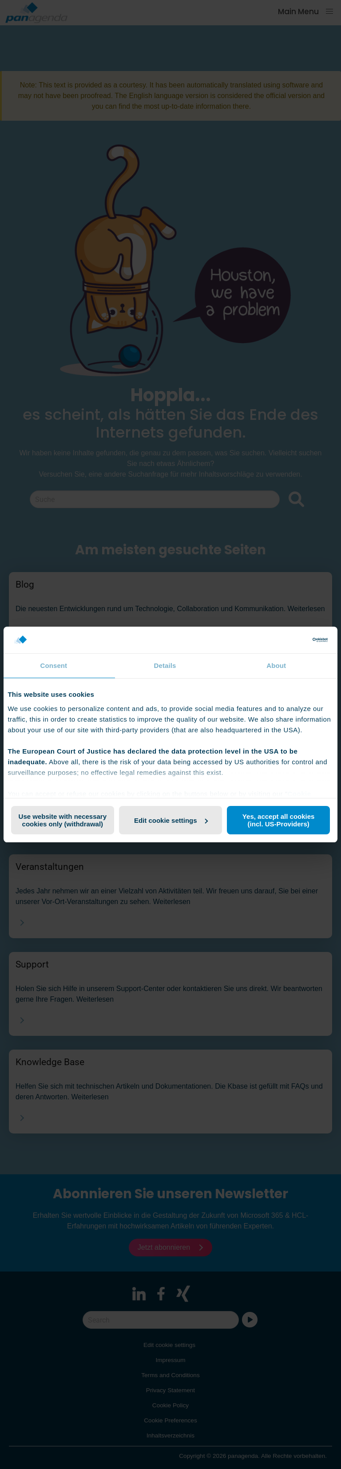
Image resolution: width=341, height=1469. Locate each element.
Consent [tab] (53, 665)
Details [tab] (165, 665)
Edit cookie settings (171, 820)
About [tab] (276, 665)
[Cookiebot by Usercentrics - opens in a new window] (289, 640)
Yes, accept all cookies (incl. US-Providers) (278, 820)
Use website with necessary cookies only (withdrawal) (63, 820)
